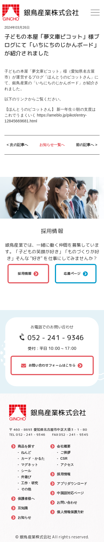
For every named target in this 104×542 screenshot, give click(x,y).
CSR (64, 459)
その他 (26, 489)
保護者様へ (26, 499)
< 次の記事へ (17, 145)
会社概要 (63, 446)
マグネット (29, 465)
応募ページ (72, 273)
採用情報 (24, 273)
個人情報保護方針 (70, 512)
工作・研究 (29, 483)
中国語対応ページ (70, 493)
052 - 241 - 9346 (55, 337)
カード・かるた (33, 459)
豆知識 (23, 508)
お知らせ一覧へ (52, 145)
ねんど (26, 452)
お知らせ (24, 517)
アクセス (67, 465)
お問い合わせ (67, 502)
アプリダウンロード (72, 484)
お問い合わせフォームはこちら (52, 365)
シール (26, 471)
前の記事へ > (86, 145)
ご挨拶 (65, 452)
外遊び (26, 477)
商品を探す (26, 446)
